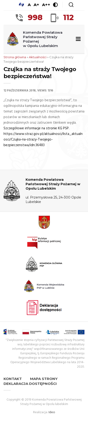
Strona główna (15, 57)
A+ (36, 4)
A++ (46, 4)
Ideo (52, 412)
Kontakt (13, 378)
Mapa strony (43, 378)
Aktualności (37, 57)
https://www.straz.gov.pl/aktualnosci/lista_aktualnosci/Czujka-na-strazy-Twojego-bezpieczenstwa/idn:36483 (43, 139)
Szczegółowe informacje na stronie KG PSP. (36, 128)
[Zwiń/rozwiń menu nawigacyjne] (77, 39)
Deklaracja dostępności (30, 383)
